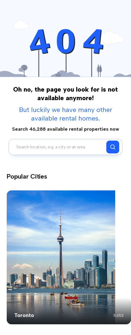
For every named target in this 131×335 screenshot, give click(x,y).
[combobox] (59, 147)
